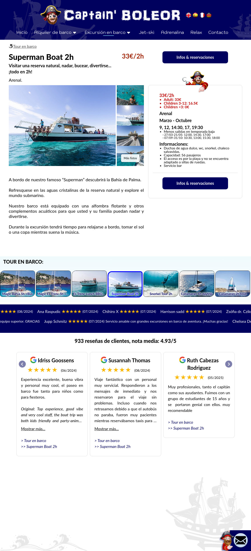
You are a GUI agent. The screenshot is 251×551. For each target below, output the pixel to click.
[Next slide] (228, 364)
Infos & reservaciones (195, 57)
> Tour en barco (33, 440)
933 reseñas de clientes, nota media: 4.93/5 (125, 341)
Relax (196, 32)
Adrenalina (172, 32)
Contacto (218, 32)
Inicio (22, 32)
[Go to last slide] (22, 364)
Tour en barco (25, 46)
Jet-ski (146, 32)
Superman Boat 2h (41, 446)
